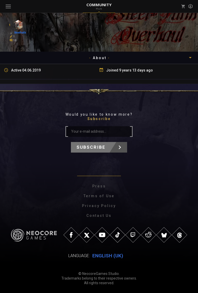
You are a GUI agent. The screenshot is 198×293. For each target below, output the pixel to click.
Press (99, 186)
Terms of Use (99, 196)
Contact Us (99, 215)
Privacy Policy (99, 206)
